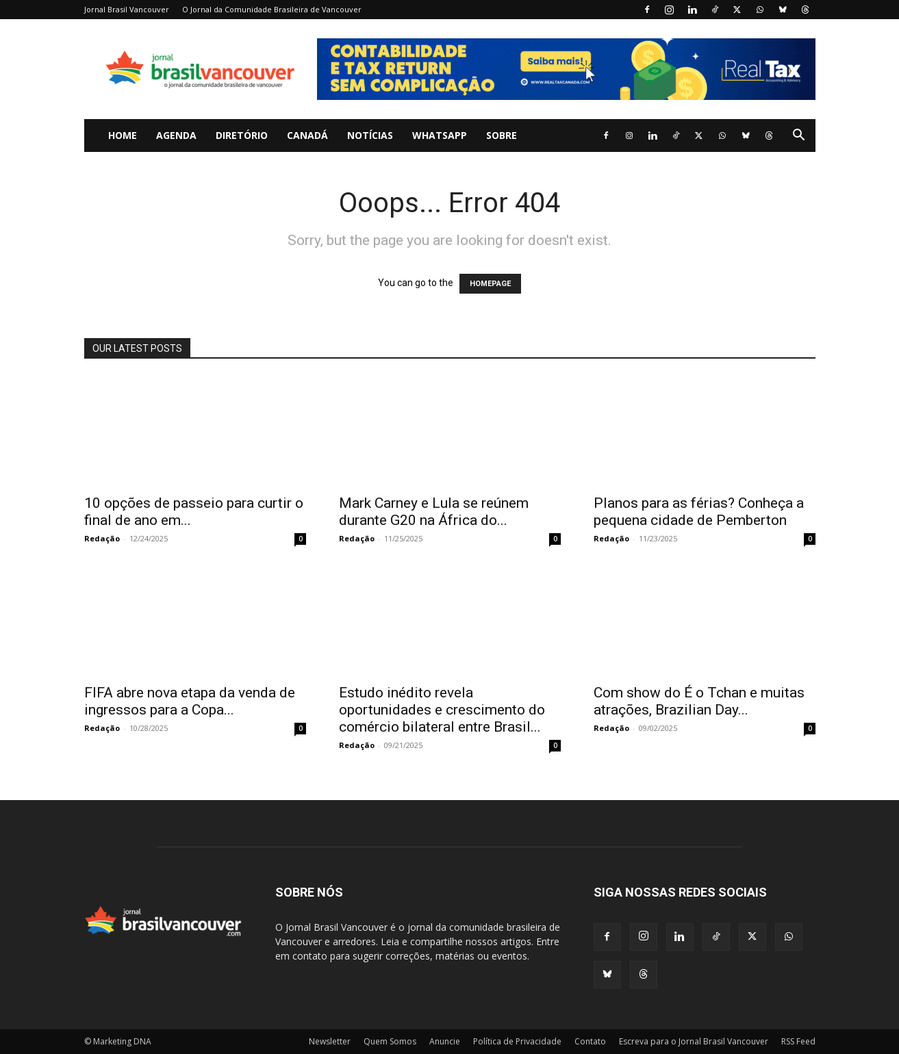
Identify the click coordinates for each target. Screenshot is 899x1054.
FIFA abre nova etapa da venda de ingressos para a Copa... (189, 701)
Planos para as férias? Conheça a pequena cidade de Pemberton (699, 511)
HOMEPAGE (490, 283)
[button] (799, 136)
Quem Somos (390, 1041)
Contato (590, 1041)
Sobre (501, 135)
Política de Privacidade (517, 1041)
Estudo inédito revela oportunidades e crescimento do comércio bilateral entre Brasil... (442, 709)
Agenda (176, 135)
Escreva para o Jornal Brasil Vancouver (693, 1041)
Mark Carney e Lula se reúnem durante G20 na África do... (434, 511)
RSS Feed (798, 1041)
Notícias (370, 135)
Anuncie (444, 1041)
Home (122, 135)
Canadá (307, 135)
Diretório (242, 135)
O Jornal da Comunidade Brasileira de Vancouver (272, 9)
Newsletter (330, 1041)
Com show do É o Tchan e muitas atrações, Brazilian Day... (699, 701)
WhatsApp (439, 135)
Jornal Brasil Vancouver (126, 9)
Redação (102, 538)
